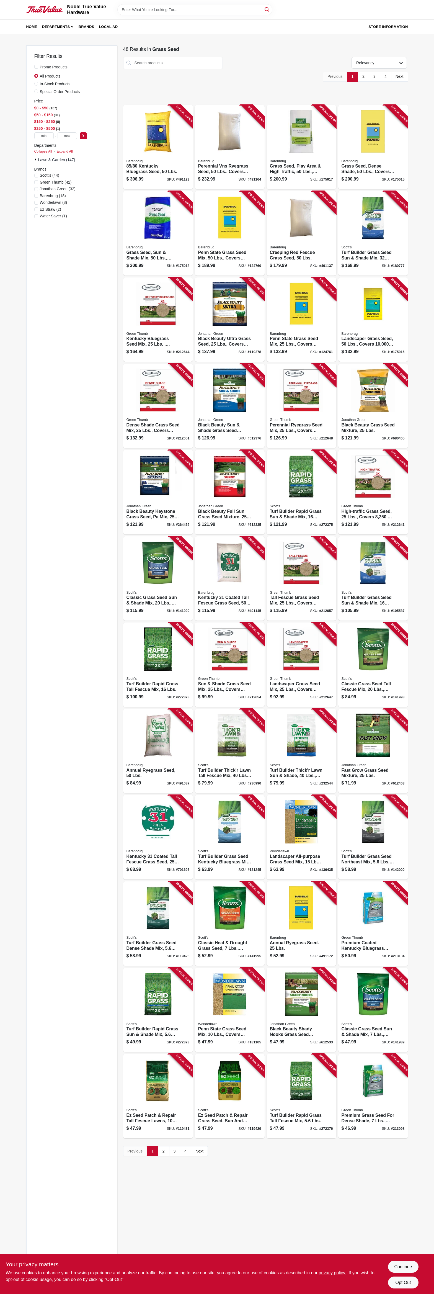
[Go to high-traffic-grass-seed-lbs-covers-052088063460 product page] (373, 492)
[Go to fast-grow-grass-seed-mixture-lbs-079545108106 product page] (373, 751)
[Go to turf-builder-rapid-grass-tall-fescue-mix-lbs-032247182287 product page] (158, 664)
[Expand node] (36, 159)
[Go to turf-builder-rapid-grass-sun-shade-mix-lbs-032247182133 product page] (158, 1010)
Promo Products (54, 67)
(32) (58, 189)
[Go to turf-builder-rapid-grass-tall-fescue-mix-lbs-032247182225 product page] (301, 1096)
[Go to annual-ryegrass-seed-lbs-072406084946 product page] (301, 923)
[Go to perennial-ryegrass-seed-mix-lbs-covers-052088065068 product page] (301, 406)
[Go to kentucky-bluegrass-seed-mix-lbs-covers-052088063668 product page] (158, 319)
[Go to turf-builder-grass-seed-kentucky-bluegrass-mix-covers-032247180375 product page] (230, 837)
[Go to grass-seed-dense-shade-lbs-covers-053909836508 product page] (373, 147)
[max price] (67, 135)
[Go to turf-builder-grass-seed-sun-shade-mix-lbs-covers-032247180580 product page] (373, 233)
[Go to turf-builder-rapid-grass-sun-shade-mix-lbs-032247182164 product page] (301, 492)
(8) (53, 202)
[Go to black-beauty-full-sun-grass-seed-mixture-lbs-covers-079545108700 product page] (230, 492)
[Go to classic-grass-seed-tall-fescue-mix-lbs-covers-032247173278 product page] (373, 664)
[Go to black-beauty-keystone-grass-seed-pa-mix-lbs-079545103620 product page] (158, 492)
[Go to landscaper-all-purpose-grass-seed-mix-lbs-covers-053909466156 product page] (301, 837)
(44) (49, 175)
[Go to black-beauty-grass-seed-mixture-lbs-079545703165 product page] (373, 406)
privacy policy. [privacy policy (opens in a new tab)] (332, 1272)
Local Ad (108, 27)
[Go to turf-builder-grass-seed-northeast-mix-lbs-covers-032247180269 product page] (373, 837)
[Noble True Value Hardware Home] (44, 10)
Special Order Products (60, 91)
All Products (50, 76)
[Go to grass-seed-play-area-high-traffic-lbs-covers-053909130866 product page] (301, 147)
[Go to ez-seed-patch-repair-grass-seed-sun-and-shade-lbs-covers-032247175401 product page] (230, 1096)
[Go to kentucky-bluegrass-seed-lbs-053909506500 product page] (158, 147)
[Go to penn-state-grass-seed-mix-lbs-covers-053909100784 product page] (230, 1010)
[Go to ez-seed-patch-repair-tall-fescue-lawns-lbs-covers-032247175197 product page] (158, 1096)
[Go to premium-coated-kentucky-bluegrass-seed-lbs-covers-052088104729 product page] (373, 923)
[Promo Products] (36, 67)
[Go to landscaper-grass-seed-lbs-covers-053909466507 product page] (373, 319)
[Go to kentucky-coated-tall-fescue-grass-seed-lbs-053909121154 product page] (158, 837)
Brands (86, 27)
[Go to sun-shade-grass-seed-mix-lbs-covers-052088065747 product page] (230, 664)
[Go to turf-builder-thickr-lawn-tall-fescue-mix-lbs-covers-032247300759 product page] (230, 751)
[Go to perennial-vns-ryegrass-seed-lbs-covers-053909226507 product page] (230, 147)
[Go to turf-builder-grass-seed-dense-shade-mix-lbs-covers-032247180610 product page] (158, 923)
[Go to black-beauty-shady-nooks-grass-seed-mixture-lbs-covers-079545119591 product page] (301, 1010)
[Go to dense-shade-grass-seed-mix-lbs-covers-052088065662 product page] (158, 406)
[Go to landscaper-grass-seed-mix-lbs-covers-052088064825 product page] (301, 664)
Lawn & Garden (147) (56, 160)
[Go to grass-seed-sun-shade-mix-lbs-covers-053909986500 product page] (158, 233)
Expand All (65, 151)
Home (31, 27)
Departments (56, 27)
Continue (403, 1266)
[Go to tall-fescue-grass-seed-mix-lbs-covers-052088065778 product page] (301, 578)
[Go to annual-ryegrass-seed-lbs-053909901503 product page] (158, 751)
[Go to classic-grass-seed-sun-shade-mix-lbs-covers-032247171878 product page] (158, 578)
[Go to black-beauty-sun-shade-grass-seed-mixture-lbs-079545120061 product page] (230, 406)
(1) (53, 216)
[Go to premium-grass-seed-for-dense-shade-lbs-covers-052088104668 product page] (373, 1096)
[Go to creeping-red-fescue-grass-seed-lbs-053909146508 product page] (301, 233)
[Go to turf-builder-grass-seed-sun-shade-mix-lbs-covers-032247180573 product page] (373, 578)
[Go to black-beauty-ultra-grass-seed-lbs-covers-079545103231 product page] (230, 319)
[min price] (44, 135)
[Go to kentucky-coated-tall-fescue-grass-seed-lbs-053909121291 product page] (230, 578)
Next (400, 76)
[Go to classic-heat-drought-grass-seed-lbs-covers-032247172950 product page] (230, 923)
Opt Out (403, 1282)
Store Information (388, 27)
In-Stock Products (55, 84)
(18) (53, 196)
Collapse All (43, 151)
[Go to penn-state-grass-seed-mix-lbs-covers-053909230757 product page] (230, 233)
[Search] (267, 9)
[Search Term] (194, 9)
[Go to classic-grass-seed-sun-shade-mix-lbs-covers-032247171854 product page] (373, 1010)
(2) (50, 209)
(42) (56, 182)
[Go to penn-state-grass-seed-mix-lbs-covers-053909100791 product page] (301, 319)
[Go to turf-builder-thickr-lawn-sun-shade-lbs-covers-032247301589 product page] (301, 751)
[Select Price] (83, 135)
